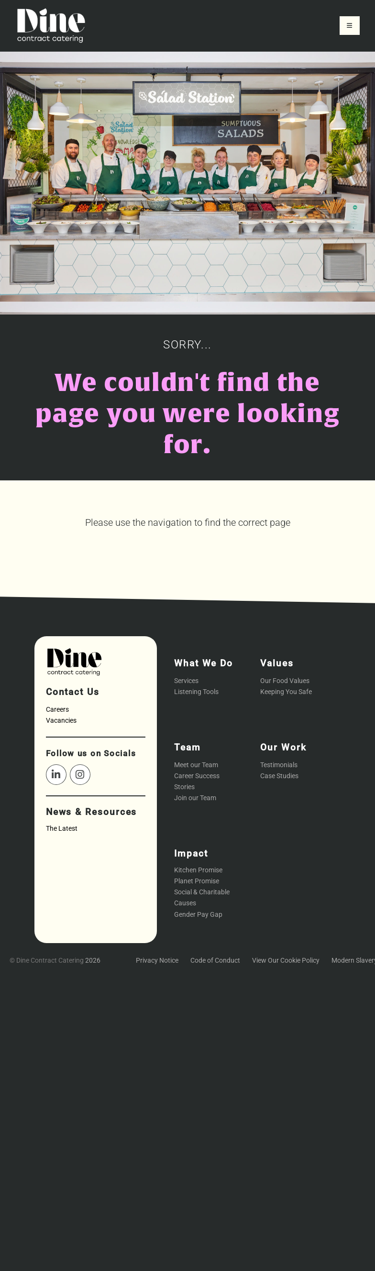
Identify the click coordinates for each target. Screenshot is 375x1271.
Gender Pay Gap (198, 915)
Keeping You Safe (286, 692)
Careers (57, 710)
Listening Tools (196, 692)
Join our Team (195, 798)
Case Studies (279, 776)
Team (187, 747)
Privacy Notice (157, 960)
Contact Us (72, 691)
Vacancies (61, 721)
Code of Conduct (215, 960)
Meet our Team (196, 765)
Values (277, 663)
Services (186, 681)
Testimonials (279, 765)
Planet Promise (196, 881)
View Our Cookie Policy (286, 960)
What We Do (203, 663)
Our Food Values (284, 681)
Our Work (283, 747)
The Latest (61, 829)
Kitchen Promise (198, 870)
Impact (191, 853)
